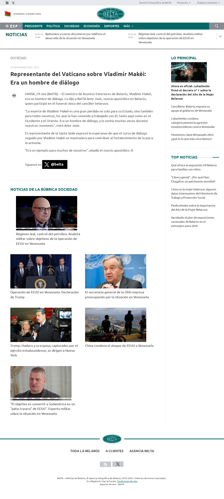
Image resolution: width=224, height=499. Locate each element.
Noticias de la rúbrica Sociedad (44, 189)
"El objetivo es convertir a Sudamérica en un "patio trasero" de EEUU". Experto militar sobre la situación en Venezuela (42, 408)
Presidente (33, 26)
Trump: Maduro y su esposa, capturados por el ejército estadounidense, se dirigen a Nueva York (44, 350)
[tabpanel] (195, 197)
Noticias (16, 34)
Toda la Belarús (85, 451)
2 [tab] (209, 156)
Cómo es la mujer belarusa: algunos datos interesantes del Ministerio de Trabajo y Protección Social (194, 193)
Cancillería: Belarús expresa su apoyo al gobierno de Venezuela (191, 108)
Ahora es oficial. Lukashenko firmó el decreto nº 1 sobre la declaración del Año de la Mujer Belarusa (192, 92)
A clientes (114, 451)
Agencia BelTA (142, 451)
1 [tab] (202, 156)
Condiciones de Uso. (127, 481)
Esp (14, 26)
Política (53, 26)
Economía (92, 26)
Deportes (111, 26)
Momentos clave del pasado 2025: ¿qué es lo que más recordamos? (192, 136)
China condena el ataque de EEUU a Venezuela (119, 345)
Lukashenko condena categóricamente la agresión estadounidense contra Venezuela (193, 122)
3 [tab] (216, 156)
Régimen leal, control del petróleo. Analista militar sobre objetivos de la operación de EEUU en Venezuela (48, 238)
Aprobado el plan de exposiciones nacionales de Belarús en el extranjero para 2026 (192, 221)
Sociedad (71, 26)
